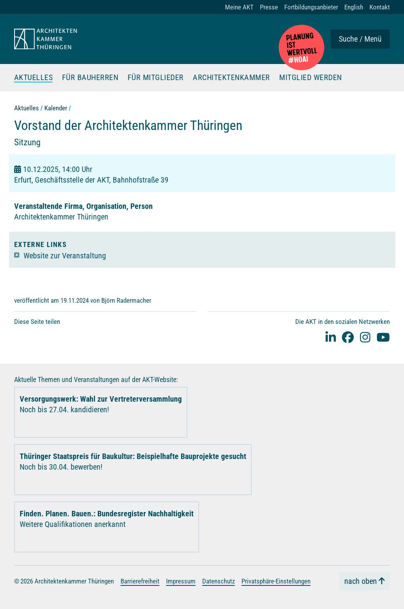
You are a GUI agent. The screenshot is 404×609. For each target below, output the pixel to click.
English (353, 7)
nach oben (360, 581)
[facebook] (348, 337)
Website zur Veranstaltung (65, 255)
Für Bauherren (90, 77)
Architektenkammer (231, 77)
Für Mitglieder (156, 77)
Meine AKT (239, 7)
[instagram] (365, 337)
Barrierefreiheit (140, 581)
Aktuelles (33, 77)
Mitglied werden (310, 77)
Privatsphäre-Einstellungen (276, 581)
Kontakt (379, 7)
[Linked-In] (330, 337)
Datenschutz (218, 581)
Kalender (55, 108)
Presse (269, 7)
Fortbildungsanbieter (311, 7)
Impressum (181, 581)
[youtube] (383, 337)
